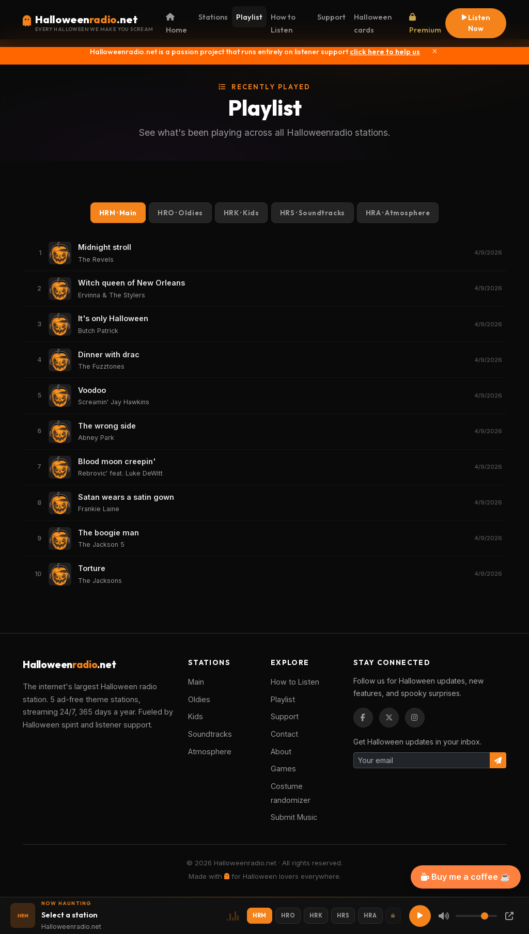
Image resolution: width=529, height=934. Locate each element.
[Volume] (476, 916)
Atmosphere (209, 751)
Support (331, 17)
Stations (213, 17)
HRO (180, 213)
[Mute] (443, 916)
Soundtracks (210, 734)
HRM (118, 213)
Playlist (249, 17)
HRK (241, 213)
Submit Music (294, 817)
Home (176, 24)
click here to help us (385, 51)
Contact (284, 734)
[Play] (420, 916)
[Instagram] (415, 717)
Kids (195, 716)
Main (196, 681)
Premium (425, 24)
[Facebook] (363, 717)
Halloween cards (373, 23)
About (281, 751)
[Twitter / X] (389, 717)
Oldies (199, 699)
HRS (312, 213)
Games (283, 768)
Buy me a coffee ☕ (465, 877)
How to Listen (283, 23)
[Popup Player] (509, 916)
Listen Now (476, 23)
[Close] (434, 51)
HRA (398, 213)
